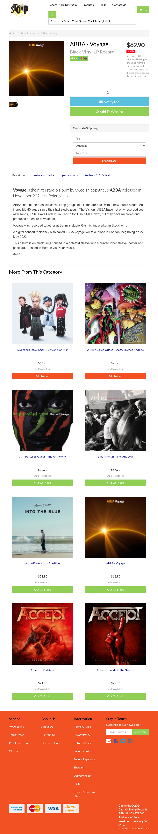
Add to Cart (42, 376)
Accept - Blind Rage (42, 670)
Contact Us (119, 4)
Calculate (109, 160)
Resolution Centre (20, 743)
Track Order (16, 734)
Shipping (79, 767)
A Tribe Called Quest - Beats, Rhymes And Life (115, 349)
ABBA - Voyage (49, 33)
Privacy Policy (82, 734)
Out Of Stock (42, 482)
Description (19, 175)
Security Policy (83, 751)
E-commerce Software (129, 828)
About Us (47, 726)
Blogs (103, 4)
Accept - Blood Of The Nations (115, 670)
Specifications (69, 175)
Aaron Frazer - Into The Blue (42, 563)
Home (12, 33)
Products (88, 4)
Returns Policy (82, 743)
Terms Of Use (82, 726)
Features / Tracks (43, 175)
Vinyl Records (28, 33)
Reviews (97, 175)
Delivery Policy (82, 775)
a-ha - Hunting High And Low (115, 456)
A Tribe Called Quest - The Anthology (42, 456)
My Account (16, 726)
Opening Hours (50, 743)
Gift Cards (15, 751)
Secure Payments (84, 759)
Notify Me (109, 102)
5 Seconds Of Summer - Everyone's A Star (42, 349)
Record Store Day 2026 (62, 4)
